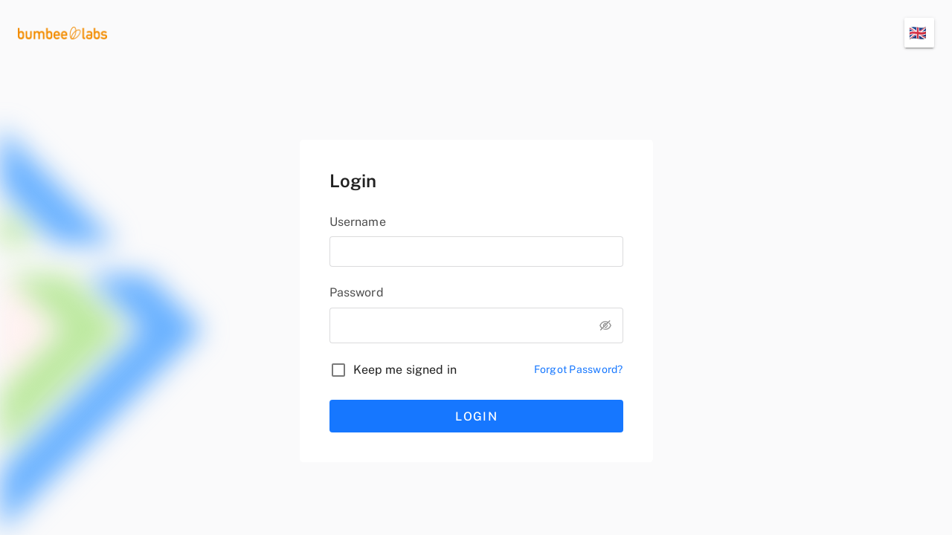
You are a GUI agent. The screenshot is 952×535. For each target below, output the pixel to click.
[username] (476, 251)
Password (356, 292)
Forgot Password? (578, 369)
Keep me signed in (405, 370)
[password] (458, 323)
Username (357, 222)
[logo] (62, 32)
